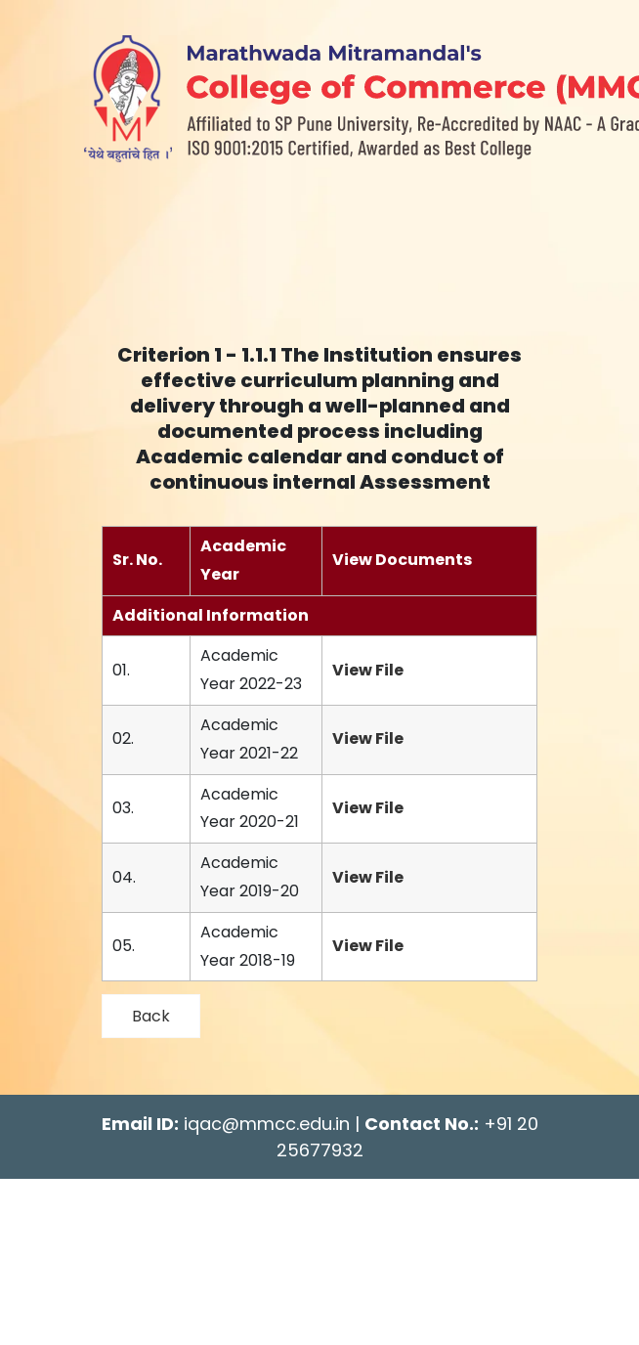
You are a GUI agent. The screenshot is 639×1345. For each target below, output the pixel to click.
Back (151, 1016)
